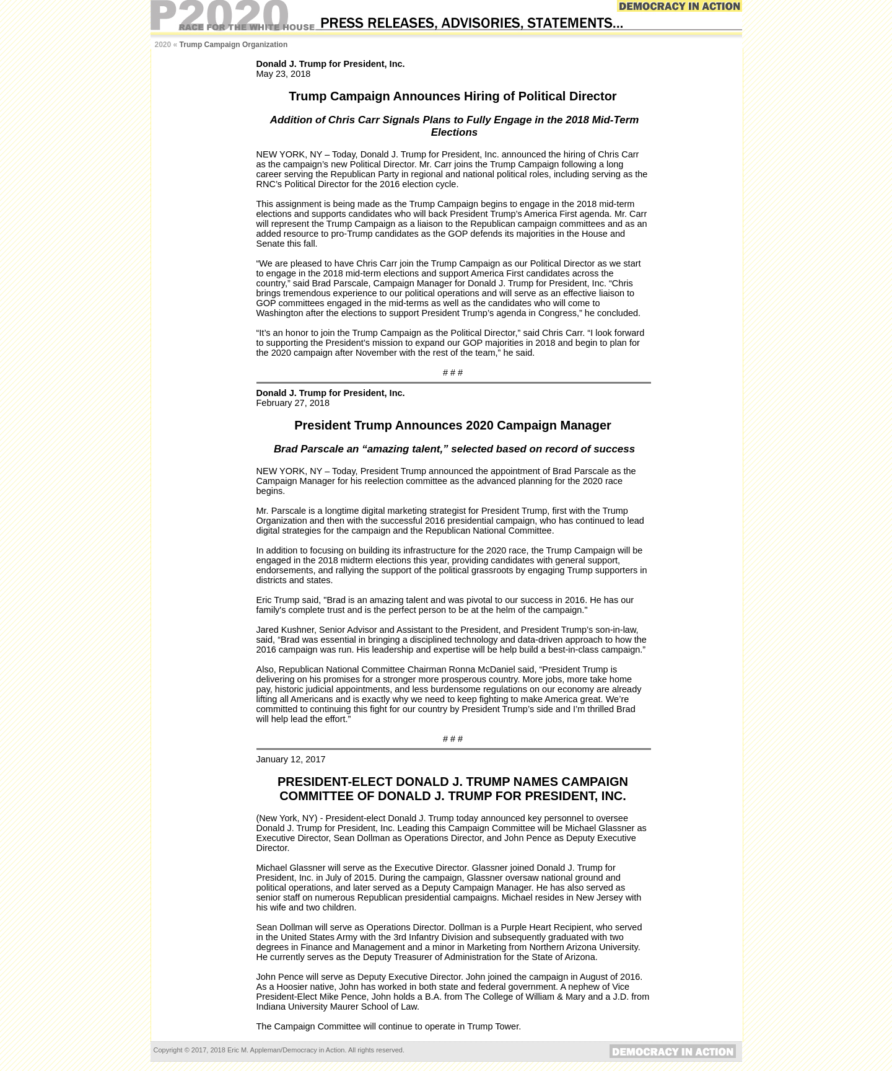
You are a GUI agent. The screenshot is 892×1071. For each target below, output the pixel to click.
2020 (163, 44)
